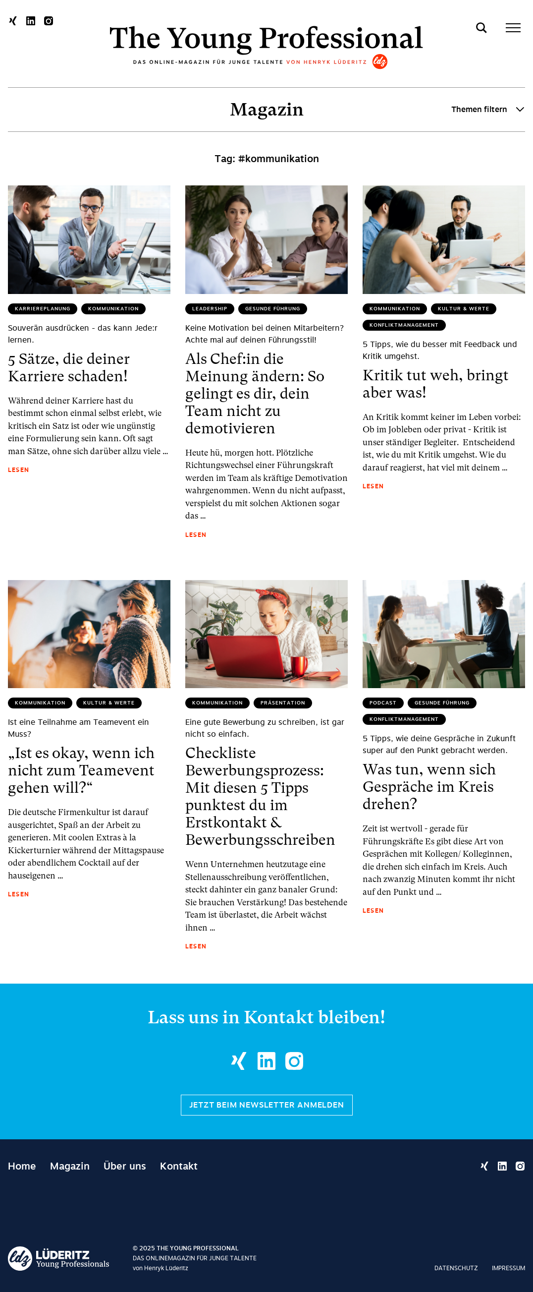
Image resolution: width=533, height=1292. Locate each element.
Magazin (267, 109)
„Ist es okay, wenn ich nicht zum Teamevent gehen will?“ (81, 770)
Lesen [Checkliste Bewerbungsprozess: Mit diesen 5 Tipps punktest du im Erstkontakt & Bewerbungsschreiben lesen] (196, 946)
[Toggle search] (481, 28)
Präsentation (283, 702)
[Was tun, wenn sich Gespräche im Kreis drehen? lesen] (444, 634)
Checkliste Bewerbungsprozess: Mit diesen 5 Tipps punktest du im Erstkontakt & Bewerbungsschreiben (260, 796)
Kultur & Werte (463, 308)
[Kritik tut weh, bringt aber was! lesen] (444, 239)
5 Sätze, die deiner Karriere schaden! (69, 367)
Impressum (508, 1268)
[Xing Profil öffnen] (13, 21)
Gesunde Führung (272, 308)
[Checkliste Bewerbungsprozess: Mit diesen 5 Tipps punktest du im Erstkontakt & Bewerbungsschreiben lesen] (266, 634)
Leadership (209, 308)
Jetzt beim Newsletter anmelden (266, 1105)
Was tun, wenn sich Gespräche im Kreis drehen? (429, 787)
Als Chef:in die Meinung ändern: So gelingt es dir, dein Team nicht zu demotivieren (254, 393)
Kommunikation (113, 308)
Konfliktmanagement (404, 325)
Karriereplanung (42, 308)
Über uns (125, 1166)
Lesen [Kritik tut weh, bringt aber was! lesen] (373, 486)
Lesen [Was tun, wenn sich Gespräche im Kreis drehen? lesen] (373, 910)
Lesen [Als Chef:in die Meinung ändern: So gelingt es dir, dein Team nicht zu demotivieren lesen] (196, 534)
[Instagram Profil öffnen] (48, 21)
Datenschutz (456, 1268)
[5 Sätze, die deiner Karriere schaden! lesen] (89, 239)
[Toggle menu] (513, 28)
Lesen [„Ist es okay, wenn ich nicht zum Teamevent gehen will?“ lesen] (18, 894)
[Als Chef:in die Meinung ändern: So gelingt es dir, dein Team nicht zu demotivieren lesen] (266, 239)
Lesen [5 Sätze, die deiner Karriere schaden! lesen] (18, 470)
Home (22, 1166)
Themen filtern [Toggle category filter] (488, 110)
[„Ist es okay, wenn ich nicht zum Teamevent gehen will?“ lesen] (89, 634)
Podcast (383, 702)
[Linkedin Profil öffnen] (31, 21)
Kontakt (179, 1166)
